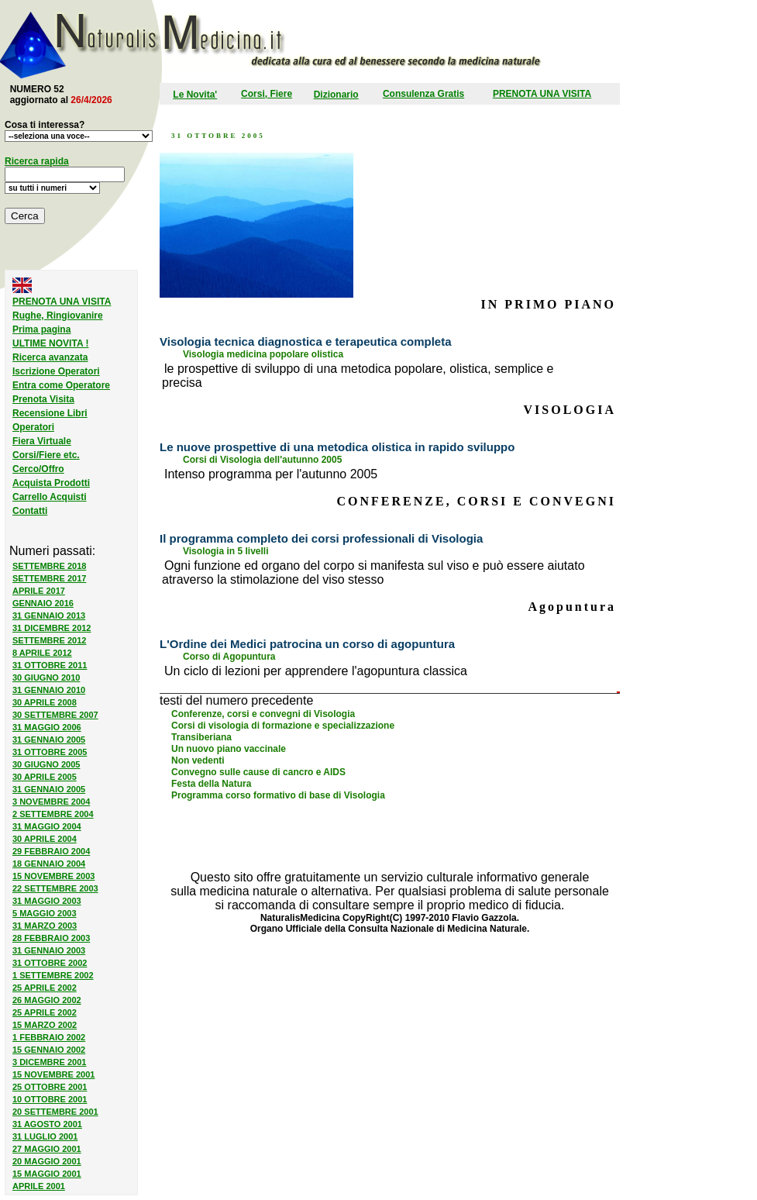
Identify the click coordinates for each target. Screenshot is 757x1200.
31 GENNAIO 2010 (48, 690)
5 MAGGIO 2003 (44, 913)
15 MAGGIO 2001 (46, 1173)
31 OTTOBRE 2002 (49, 962)
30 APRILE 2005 (44, 776)
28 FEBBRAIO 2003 (51, 938)
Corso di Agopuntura (229, 656)
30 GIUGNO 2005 (46, 764)
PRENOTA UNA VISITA (542, 93)
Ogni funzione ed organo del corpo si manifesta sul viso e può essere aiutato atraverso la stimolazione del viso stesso (373, 572)
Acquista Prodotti (51, 483)
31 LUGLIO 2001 (44, 1136)
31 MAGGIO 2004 (46, 826)
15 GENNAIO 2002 (48, 1049)
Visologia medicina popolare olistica (263, 354)
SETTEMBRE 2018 (49, 566)
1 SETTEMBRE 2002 (53, 975)
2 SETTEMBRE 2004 (53, 814)
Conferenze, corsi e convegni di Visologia (263, 714)
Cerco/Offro (38, 469)
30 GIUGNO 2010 (46, 677)
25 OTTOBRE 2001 (49, 1086)
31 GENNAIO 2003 (48, 950)
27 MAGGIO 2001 (46, 1148)
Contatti (29, 510)
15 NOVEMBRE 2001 (53, 1074)
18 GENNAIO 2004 (48, 863)
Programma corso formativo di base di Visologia (278, 795)
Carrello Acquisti (49, 496)
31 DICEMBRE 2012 (51, 628)
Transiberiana (201, 737)
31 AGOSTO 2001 (47, 1124)
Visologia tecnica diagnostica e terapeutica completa (306, 341)
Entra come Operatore (61, 385)
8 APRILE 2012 (42, 652)
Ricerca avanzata (50, 357)
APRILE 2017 (38, 590)
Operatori (33, 427)
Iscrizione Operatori (56, 371)
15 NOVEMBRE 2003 (53, 876)
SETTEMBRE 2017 (49, 578)
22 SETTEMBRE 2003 (55, 888)
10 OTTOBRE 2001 (49, 1099)
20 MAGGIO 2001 (46, 1161)
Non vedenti (198, 760)
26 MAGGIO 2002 (46, 1000)
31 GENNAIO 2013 (48, 615)
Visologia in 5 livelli (225, 551)
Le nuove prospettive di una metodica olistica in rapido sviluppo (337, 446)
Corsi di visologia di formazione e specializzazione (282, 725)
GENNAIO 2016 (43, 603)
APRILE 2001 (38, 1186)
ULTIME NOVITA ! (50, 343)
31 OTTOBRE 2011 (49, 665)
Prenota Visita (43, 399)
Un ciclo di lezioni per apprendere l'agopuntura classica (315, 671)
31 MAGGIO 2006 (46, 727)
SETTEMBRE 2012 (49, 640)
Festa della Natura (211, 783)
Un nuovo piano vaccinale (228, 748)
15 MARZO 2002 (44, 1024)
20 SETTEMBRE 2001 (55, 1111)
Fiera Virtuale (41, 441)
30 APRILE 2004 (44, 838)
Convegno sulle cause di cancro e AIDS (258, 772)
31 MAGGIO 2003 (46, 900)
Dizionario (336, 94)
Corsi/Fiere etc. (46, 455)
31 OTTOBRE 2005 (49, 752)
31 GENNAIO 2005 (48, 739)
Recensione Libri (50, 413)
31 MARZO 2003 (44, 925)
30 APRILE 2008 (44, 702)
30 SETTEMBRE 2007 (55, 714)
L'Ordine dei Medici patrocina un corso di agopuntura (307, 643)
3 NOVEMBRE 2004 (51, 801)
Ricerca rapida (37, 161)
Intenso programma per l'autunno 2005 (270, 474)
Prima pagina (41, 329)
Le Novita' (195, 94)
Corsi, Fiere (266, 93)
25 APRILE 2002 (44, 987)
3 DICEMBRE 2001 (49, 1062)
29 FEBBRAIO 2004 (51, 851)
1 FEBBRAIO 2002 (48, 1037)
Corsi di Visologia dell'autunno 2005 (262, 459)
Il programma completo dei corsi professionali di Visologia (321, 538)
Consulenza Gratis (423, 93)
